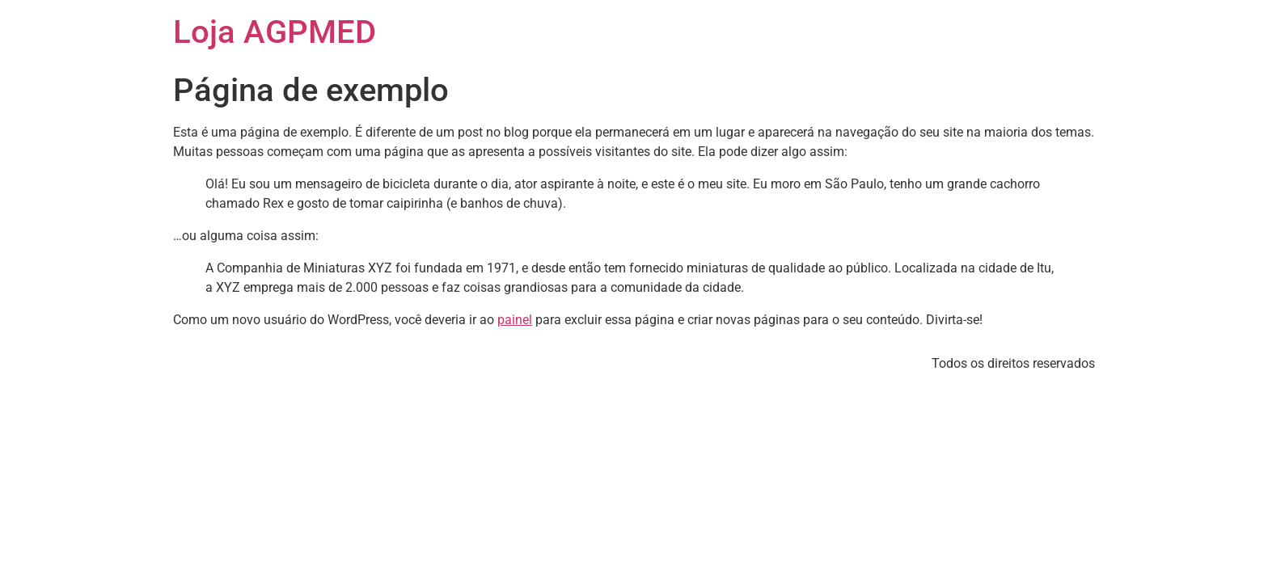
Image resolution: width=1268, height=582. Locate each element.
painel (514, 319)
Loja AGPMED (274, 32)
